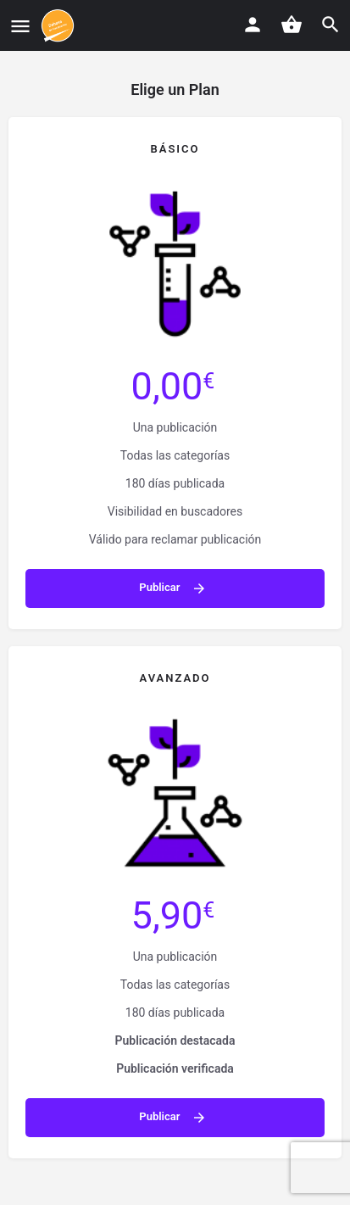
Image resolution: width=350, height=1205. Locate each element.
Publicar (172, 588)
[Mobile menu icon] (20, 25)
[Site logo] (60, 25)
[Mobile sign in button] (253, 25)
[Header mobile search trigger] (330, 25)
